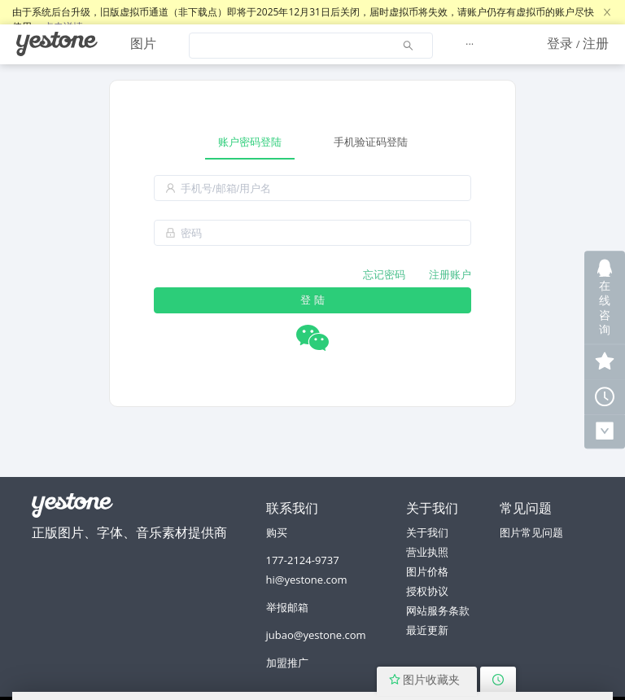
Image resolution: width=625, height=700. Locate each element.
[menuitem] (57, 44)
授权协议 (427, 591)
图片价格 (427, 571)
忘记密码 (384, 274)
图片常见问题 (531, 532)
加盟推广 (287, 662)
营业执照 (427, 552)
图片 (143, 43)
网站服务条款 (438, 610)
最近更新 (427, 630)
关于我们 (427, 532)
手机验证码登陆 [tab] (371, 141)
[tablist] (312, 142)
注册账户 (450, 274)
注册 (596, 43)
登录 (560, 43)
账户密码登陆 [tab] (250, 141)
